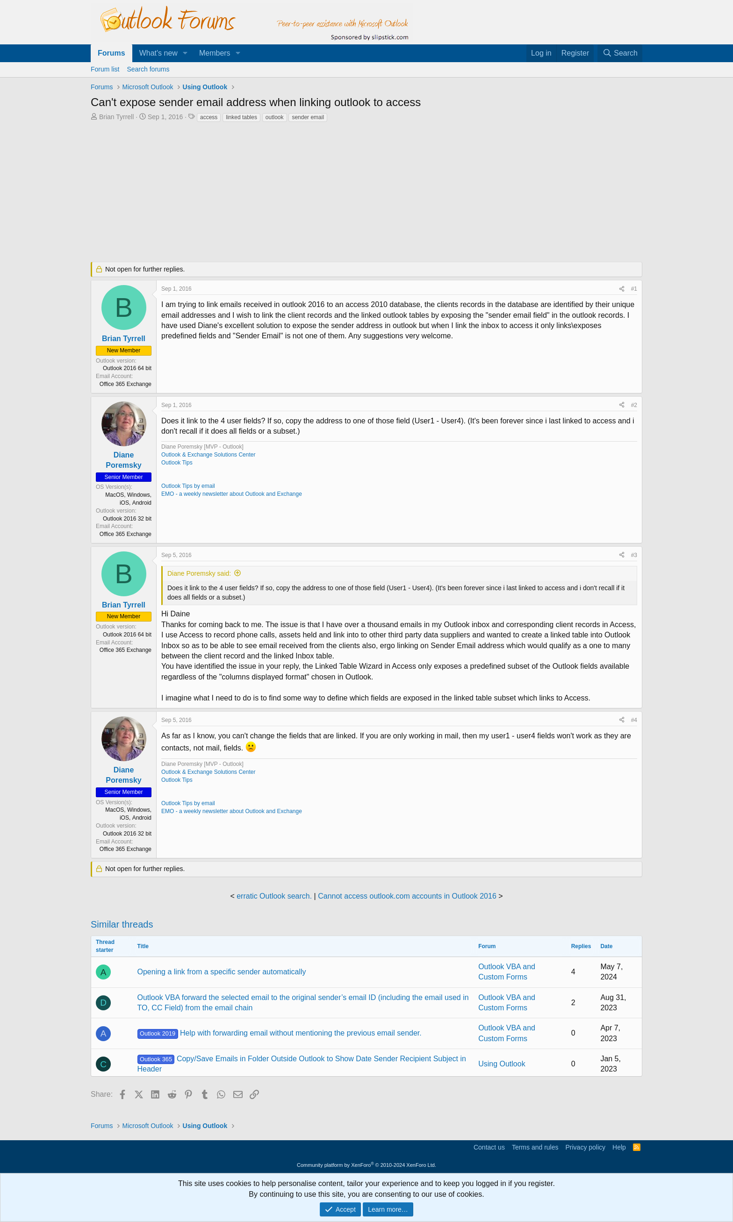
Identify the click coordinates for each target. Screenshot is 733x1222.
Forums (111, 53)
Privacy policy (585, 1147)
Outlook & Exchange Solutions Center (208, 454)
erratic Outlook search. (274, 896)
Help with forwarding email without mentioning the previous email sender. (279, 1033)
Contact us (489, 1147)
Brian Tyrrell (116, 117)
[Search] (619, 53)
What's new (158, 53)
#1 (634, 289)
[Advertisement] (317, 193)
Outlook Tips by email (188, 486)
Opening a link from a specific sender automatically (221, 972)
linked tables (241, 117)
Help (619, 1147)
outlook (275, 117)
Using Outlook (501, 1064)
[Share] (622, 289)
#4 (634, 720)
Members (214, 53)
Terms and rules (535, 1147)
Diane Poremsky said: (199, 573)
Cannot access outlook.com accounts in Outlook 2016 (407, 896)
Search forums (148, 69)
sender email (308, 117)
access (208, 117)
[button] (185, 53)
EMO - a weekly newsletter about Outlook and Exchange (231, 494)
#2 (634, 405)
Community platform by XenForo (366, 1165)
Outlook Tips (177, 462)
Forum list (105, 69)
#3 (634, 555)
